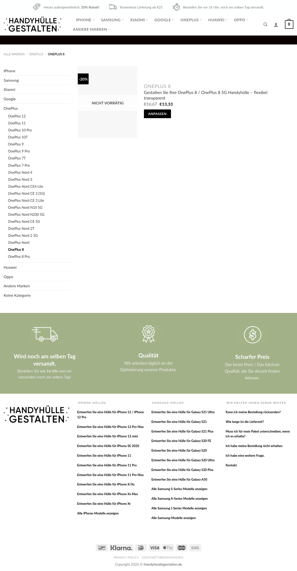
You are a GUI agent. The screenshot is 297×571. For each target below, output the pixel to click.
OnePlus (191, 19)
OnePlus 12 (17, 116)
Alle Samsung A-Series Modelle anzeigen (179, 498)
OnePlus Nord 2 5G (23, 235)
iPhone (85, 19)
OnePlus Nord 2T (21, 228)
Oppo (241, 19)
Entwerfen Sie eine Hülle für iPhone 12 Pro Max (110, 427)
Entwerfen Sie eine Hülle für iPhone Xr (104, 504)
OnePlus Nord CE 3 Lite (26, 200)
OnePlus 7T (17, 158)
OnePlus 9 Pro (19, 151)
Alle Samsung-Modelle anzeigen (173, 518)
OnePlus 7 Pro (19, 165)
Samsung (112, 19)
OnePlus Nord (18, 242)
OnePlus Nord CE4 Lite (25, 186)
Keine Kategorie (17, 295)
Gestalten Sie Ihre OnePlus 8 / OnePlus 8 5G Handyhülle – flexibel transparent (206, 95)
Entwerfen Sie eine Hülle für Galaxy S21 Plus (182, 431)
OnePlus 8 (16, 249)
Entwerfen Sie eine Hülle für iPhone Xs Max (107, 494)
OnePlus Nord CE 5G (24, 221)
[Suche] (265, 24)
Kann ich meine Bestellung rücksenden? (253, 412)
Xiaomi (139, 19)
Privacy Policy (126, 557)
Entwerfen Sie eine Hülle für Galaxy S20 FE (181, 441)
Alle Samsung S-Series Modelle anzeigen (179, 489)
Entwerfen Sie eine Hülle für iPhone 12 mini (107, 436)
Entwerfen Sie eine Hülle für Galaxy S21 (179, 422)
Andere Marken (91, 29)
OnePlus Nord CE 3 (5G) (26, 193)
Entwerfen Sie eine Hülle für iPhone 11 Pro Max (110, 475)
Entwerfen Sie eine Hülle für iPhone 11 (104, 455)
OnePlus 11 (17, 123)
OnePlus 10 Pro (20, 130)
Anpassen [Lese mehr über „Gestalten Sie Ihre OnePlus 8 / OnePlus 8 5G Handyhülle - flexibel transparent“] (157, 114)
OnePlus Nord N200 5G (26, 214)
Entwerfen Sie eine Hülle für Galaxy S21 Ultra (183, 412)
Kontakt (231, 465)
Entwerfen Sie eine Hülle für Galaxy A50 (179, 479)
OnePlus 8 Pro (19, 256)
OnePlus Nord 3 (20, 179)
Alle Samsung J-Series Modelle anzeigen (179, 508)
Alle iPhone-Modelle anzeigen (98, 513)
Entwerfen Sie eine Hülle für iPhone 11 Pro (107, 465)
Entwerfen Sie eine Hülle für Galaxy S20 (179, 450)
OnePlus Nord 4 (20, 172)
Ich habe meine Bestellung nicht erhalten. (254, 446)
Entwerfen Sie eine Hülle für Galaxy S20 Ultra (183, 460)
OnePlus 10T (18, 137)
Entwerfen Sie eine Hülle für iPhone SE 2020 (108, 446)
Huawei (217, 19)
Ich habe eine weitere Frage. (245, 455)
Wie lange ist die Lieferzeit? (245, 422)
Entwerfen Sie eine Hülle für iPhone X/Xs (105, 484)
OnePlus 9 (16, 144)
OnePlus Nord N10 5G (25, 207)
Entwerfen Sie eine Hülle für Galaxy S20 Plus (182, 470)
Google (164, 19)
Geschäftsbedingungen (162, 557)
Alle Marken (14, 54)
